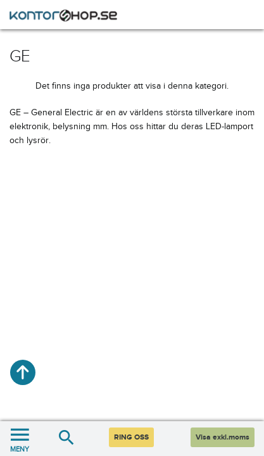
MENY (19, 438)
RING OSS (131, 437)
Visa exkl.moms (222, 437)
